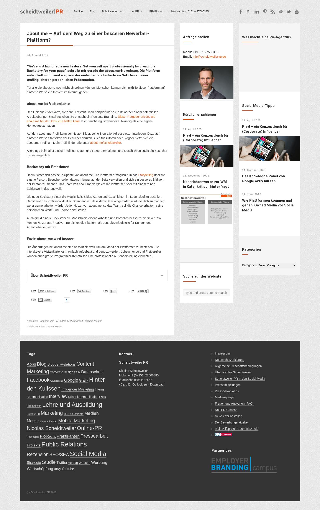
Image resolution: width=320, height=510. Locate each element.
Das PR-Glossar (226, 410)
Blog (92, 11)
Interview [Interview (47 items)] (58, 396)
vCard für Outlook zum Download (141, 384)
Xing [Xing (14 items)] (57, 469)
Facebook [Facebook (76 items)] (38, 380)
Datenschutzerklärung (229, 359)
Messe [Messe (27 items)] (33, 420)
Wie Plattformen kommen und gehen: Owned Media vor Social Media (268, 205)
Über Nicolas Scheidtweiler (233, 372)
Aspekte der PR (49, 320)
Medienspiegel (225, 397)
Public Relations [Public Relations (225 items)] (64, 444)
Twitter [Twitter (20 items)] (61, 463)
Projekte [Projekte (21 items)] (34, 445)
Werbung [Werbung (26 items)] (99, 462)
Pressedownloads (227, 391)
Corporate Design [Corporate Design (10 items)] (61, 372)
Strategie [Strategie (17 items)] (34, 462)
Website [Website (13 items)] (84, 462)
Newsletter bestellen (228, 416)
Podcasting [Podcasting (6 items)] (33, 436)
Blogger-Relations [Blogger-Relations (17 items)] (61, 364)
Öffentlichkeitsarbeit (71, 320)
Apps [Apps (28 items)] (31, 364)
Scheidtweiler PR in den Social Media (240, 378)
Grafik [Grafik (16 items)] (83, 380)
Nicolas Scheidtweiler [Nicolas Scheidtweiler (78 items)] (51, 428)
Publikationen (110, 11)
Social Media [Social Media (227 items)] (88, 453)
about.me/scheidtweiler (105, 142)
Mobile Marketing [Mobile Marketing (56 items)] (76, 420)
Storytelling (145, 175)
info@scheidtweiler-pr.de (209, 56)
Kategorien (249, 265)
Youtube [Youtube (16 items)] (67, 469)
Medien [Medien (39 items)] (91, 413)
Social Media (54, 326)
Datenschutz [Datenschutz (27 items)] (92, 371)
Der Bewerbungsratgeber (232, 422)
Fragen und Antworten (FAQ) (234, 403)
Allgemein (32, 320)
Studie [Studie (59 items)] (49, 462)
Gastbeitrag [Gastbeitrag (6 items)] (56, 380)
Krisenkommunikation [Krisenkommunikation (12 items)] (83, 397)
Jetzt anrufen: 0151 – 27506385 (189, 11)
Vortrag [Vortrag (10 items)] (73, 462)
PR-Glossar (156, 11)
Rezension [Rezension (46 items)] (38, 454)
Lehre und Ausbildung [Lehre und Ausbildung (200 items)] (72, 404)
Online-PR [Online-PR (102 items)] (89, 428)
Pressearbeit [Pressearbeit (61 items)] (94, 436)
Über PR (134, 11)
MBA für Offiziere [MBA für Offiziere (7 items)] (73, 413)
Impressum (222, 353)
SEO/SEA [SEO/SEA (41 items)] (59, 454)
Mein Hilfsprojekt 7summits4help (236, 428)
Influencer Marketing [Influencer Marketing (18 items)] (77, 389)
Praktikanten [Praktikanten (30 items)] (68, 436)
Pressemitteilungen (228, 385)
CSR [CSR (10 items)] (77, 372)
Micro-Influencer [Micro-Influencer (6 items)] (48, 421)
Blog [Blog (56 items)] (42, 364)
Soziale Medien (93, 320)
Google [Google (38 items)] (71, 380)
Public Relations (36, 326)
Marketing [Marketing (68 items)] (52, 413)
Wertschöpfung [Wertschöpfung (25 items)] (40, 469)
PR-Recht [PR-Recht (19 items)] (48, 436)
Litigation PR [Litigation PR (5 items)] (33, 414)
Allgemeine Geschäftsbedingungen (238, 366)
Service (78, 11)
